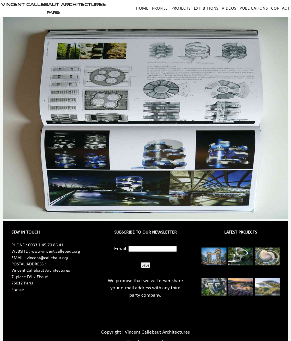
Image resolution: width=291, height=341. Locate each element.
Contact (280, 8)
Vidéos (229, 8)
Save (145, 265)
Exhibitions (206, 8)
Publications (254, 8)
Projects (180, 8)
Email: (121, 248)
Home (142, 8)
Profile (160, 8)
